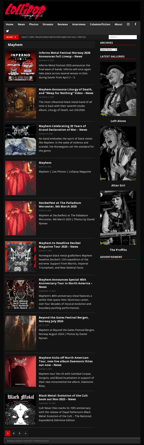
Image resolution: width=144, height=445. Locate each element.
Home (9, 24)
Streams (48, 24)
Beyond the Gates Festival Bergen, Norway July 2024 (64, 319)
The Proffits (118, 250)
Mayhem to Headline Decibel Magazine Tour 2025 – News (60, 244)
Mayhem (45, 163)
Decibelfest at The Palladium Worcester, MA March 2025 (60, 204)
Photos (33, 24)
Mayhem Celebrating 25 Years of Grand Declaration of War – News (63, 128)
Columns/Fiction (100, 24)
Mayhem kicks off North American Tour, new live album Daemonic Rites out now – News (66, 361)
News (21, 24)
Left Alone (118, 121)
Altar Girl (118, 185)
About (118, 24)
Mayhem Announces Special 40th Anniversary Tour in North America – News (65, 283)
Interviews (79, 24)
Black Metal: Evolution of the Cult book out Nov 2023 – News (63, 397)
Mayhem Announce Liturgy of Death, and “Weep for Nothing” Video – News (66, 91)
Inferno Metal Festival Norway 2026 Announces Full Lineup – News (64, 54)
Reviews (63, 24)
